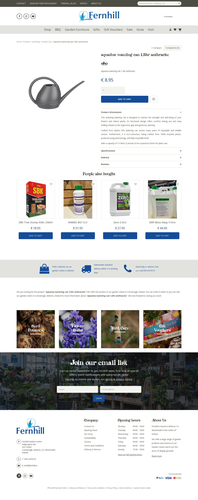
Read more (157, 456)
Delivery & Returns (92, 449)
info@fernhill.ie (30, 465)
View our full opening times (130, 454)
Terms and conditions (96, 488)
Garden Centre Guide (142, 488)
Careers (87, 441)
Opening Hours (90, 430)
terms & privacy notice (118, 379)
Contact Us (89, 426)
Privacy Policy (112, 488)
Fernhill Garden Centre (32, 441)
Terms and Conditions (94, 445)
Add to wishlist (51, 184)
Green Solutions (125, 488)
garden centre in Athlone (63, 270)
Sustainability (90, 438)
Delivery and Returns (77, 488)
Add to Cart (35, 235)
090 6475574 (149, 270)
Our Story (88, 434)
